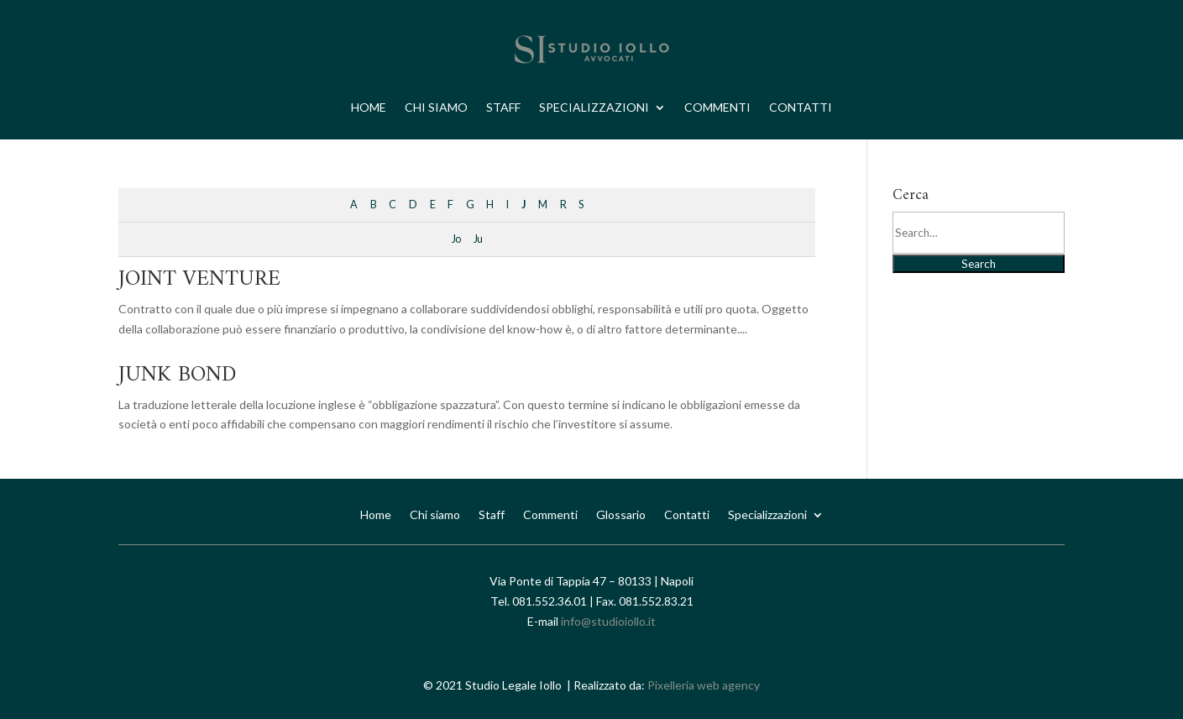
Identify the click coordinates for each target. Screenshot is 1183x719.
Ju (478, 239)
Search (978, 263)
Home (368, 107)
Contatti (800, 107)
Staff (503, 107)
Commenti (717, 107)
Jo (456, 239)
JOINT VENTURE (199, 279)
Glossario (621, 514)
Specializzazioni (594, 107)
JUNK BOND (177, 375)
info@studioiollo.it (608, 621)
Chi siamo (436, 107)
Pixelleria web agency (703, 685)
